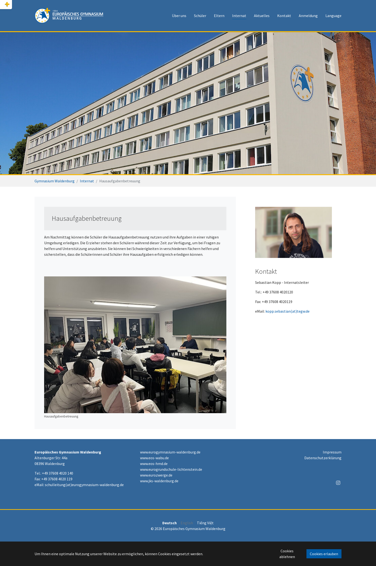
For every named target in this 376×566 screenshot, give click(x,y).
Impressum (332, 452)
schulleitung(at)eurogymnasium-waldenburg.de (84, 484)
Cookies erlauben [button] (324, 553)
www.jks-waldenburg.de (159, 480)
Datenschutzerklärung (322, 457)
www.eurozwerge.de (156, 475)
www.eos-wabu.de (154, 457)
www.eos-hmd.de (154, 463)
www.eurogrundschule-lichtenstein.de (171, 469)
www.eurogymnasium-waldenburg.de (170, 452)
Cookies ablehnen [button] (287, 553)
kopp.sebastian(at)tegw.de (287, 311)
